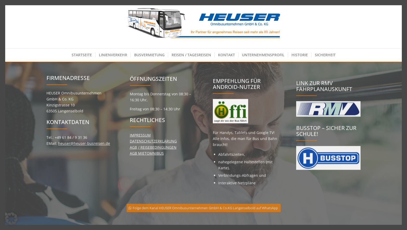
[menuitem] (81, 54)
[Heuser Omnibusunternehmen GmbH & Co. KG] (203, 26)
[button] (11, 218)
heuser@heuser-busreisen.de (84, 145)
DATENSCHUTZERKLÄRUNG (153, 145)
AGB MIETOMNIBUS (147, 157)
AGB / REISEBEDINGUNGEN (153, 151)
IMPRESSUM (140, 139)
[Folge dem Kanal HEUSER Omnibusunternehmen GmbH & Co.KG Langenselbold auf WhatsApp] (204, 211)
